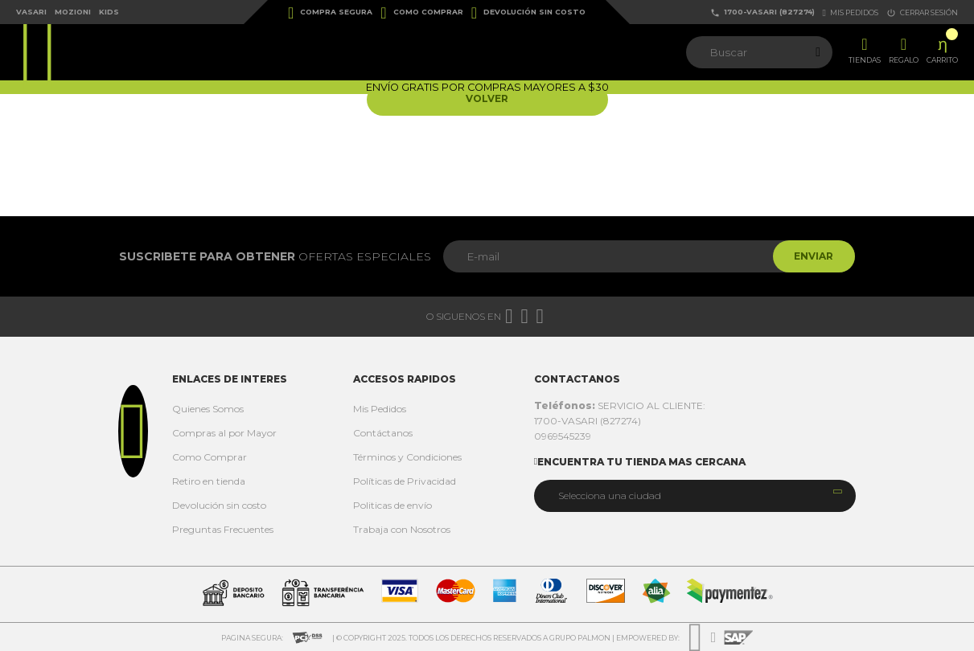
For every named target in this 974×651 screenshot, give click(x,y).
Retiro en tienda (208, 481)
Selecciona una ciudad (609, 495)
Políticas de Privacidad (404, 481)
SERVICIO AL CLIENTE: (619, 405)
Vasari (31, 11)
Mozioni (73, 11)
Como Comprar (421, 13)
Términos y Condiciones (407, 457)
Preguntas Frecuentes (222, 529)
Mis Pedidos (379, 409)
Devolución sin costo (528, 13)
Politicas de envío (392, 505)
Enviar (811, 256)
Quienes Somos (208, 409)
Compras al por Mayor (224, 433)
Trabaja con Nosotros (401, 529)
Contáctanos (383, 433)
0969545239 (562, 436)
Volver (487, 99)
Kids (109, 11)
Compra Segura (330, 13)
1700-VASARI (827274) (762, 12)
